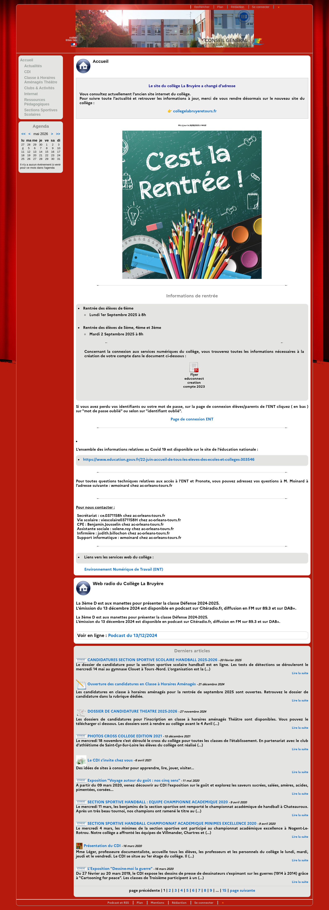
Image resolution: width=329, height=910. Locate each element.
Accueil (26, 60)
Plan (220, 7)
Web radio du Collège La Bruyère (128, 583)
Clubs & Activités (39, 88)
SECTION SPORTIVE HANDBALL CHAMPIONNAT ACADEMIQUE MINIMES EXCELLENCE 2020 (166, 823)
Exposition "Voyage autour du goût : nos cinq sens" (128, 780)
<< (23, 134)
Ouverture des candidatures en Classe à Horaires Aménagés (136, 684)
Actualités (33, 66)
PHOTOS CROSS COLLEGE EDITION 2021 (119, 736)
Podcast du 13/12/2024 (132, 635)
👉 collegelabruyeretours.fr (192, 111)
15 (224, 890)
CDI (27, 72)
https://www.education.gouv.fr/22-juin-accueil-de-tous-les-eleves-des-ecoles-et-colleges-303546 (169, 459)
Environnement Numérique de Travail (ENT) (123, 569)
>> (58, 134)
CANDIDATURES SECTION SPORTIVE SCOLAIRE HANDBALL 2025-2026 (146, 660)
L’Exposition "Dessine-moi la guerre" (114, 868)
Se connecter (260, 7)
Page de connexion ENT (192, 419)
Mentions (157, 903)
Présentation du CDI (98, 845)
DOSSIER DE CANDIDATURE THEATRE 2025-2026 (126, 711)
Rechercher (201, 7)
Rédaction (237, 7)
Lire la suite (300, 673)
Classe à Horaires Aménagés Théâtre (40, 80)
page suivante (242, 890)
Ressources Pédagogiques (36, 102)
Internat (31, 94)
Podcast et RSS (118, 903)
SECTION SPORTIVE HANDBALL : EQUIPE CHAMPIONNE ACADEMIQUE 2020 (152, 802)
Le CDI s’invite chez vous (104, 760)
